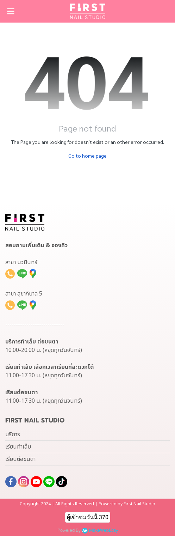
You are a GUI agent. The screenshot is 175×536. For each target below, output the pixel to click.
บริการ (12, 434)
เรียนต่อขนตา (20, 459)
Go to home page (87, 155)
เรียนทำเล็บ (18, 447)
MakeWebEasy (103, 530)
